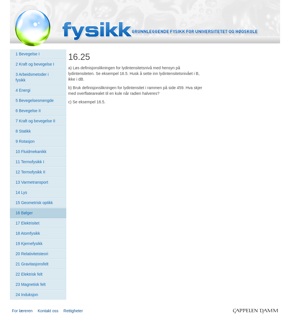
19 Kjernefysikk (29, 243)
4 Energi (23, 90)
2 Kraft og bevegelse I (35, 64)
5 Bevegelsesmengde (35, 100)
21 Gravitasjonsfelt (32, 264)
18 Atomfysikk (28, 233)
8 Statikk (23, 131)
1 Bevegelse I (28, 54)
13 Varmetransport (32, 182)
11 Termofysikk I (30, 162)
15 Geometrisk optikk (34, 202)
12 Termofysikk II (30, 172)
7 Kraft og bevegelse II (35, 121)
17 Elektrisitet (27, 223)
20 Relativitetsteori (32, 253)
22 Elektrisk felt (29, 274)
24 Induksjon (27, 294)
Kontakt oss (48, 311)
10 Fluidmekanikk (31, 151)
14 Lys (21, 192)
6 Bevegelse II (28, 110)
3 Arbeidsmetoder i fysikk (32, 77)
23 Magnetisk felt (31, 284)
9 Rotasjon (25, 141)
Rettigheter (73, 311)
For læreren (22, 311)
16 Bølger (24, 213)
